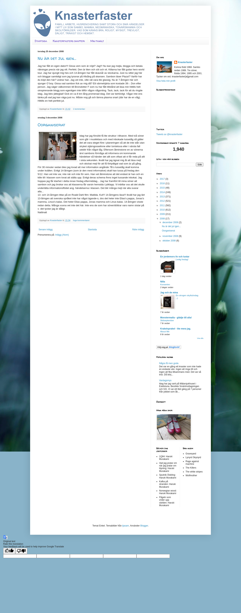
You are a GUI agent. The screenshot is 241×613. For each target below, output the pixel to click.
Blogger (144, 525)
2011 (162, 205)
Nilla (162, 281)
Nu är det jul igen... (57, 58)
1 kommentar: (79, 109)
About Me (164, 331)
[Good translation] (9, 551)
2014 (162, 192)
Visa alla (200, 338)
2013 (162, 196)
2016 (162, 183)
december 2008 (170, 222)
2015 (162, 187)
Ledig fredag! (182, 259)
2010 (162, 209)
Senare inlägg (46, 229)
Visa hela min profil (165, 81)
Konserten (165, 284)
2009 (162, 214)
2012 (162, 201)
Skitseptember (167, 320)
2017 (162, 179)
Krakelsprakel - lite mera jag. (175, 328)
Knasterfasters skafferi (69, 41)
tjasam (125, 525)
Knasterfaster (185, 62)
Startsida (41, 41)
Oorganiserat (51, 125)
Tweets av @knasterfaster (169, 134)
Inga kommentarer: (82, 220)
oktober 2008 (169, 240)
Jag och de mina (169, 292)
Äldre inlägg (138, 229)
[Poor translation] (21, 551)
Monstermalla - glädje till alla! (176, 317)
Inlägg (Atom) (62, 234)
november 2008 (170, 236)
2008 (162, 218)
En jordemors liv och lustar (174, 256)
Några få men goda (168, 363)
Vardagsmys (165, 380)
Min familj (97, 41)
